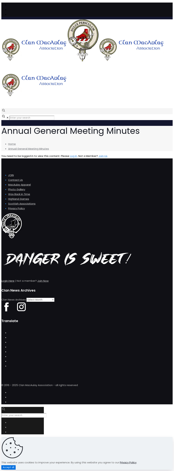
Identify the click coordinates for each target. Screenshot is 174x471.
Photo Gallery (16, 189)
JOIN (11, 175)
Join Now (43, 281)
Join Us (103, 156)
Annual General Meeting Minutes (28, 148)
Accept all (8, 467)
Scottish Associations (22, 203)
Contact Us (15, 180)
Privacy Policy (16, 208)
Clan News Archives (13, 299)
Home (12, 144)
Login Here (7, 281)
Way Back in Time (19, 194)
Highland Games (18, 199)
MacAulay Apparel (19, 184)
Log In (73, 156)
